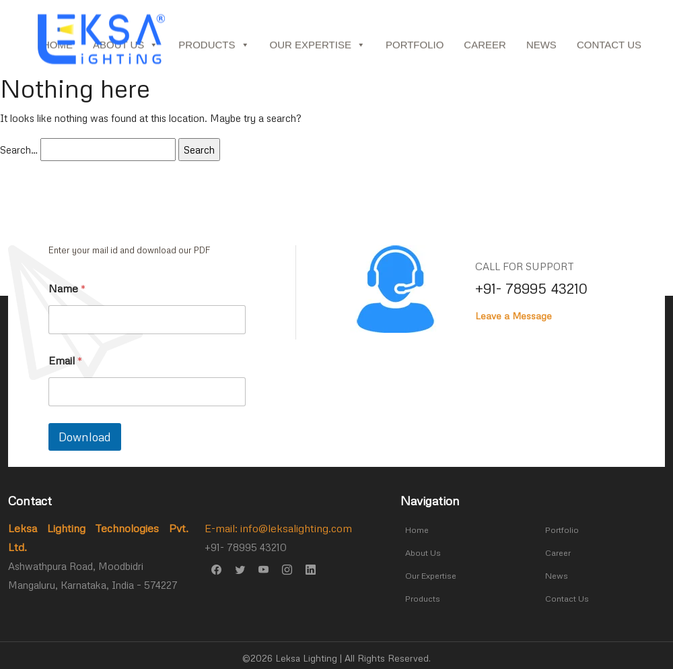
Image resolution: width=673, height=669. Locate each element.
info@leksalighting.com (296, 528)
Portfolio (415, 48)
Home (414, 529)
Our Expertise (317, 48)
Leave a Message (513, 315)
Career (485, 48)
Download (85, 437)
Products (213, 48)
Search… (19, 150)
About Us (420, 551)
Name (67, 288)
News (541, 48)
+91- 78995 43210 (531, 288)
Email (65, 360)
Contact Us (609, 48)
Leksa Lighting (307, 652)
